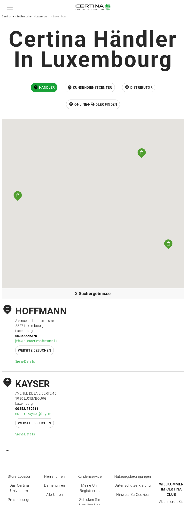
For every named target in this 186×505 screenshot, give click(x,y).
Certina (6, 16)
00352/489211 (26, 409)
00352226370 (26, 336)
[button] (9, 7)
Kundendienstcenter (92, 87)
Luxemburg (42, 16)
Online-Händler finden (95, 104)
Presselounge (19, 500)
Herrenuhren (54, 476)
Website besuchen (34, 350)
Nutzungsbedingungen (132, 476)
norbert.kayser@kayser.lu (34, 414)
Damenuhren (54, 485)
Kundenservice (90, 476)
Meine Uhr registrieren (90, 488)
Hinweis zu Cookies (132, 494)
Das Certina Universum (19, 488)
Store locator (19, 476)
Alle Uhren (54, 494)
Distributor (141, 87)
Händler (47, 87)
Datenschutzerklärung (133, 485)
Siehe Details (25, 361)
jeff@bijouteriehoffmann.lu (36, 341)
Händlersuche (23, 16)
